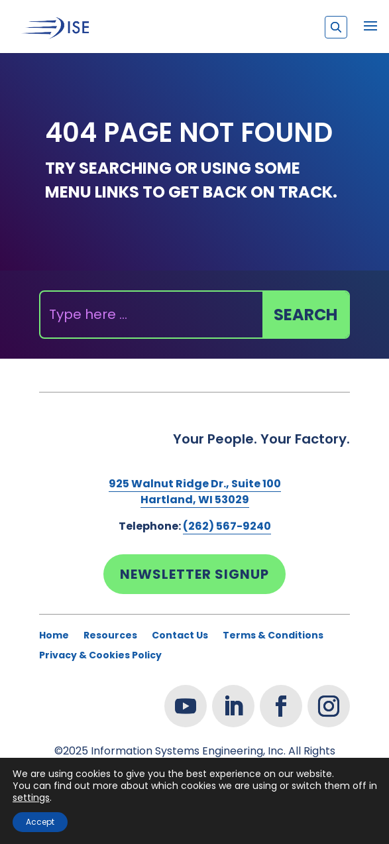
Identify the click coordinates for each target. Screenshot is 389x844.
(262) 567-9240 (227, 526)
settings (31, 798)
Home (54, 636)
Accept (40, 821)
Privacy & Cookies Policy (100, 656)
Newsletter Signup (194, 574)
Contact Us (180, 636)
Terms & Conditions (273, 636)
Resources (110, 636)
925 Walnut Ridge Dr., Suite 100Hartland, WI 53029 (195, 491)
